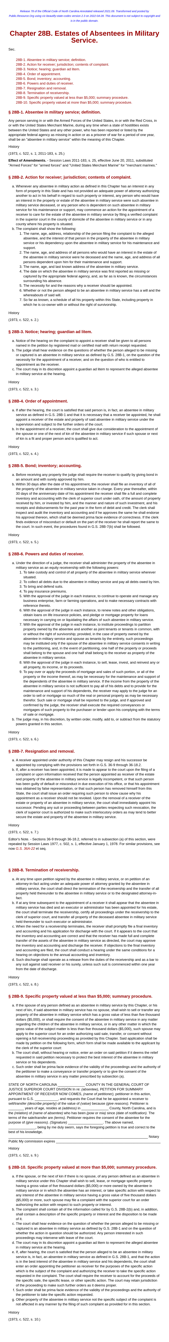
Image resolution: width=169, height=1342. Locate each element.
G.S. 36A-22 (25, 848)
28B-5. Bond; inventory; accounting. (43, 79)
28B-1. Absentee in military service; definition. (51, 60)
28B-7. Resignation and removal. (41, 88)
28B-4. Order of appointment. (38, 74)
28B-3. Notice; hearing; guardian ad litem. (48, 69)
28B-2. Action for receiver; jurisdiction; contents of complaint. (62, 64)
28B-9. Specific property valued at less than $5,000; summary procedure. (72, 98)
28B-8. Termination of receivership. (43, 93)
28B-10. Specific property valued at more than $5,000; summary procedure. (74, 102)
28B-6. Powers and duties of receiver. (45, 83)
